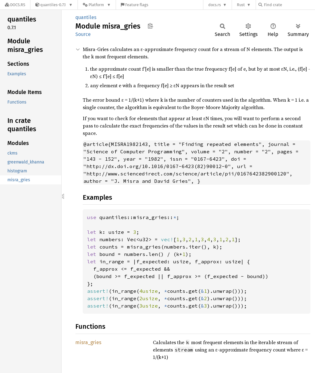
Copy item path (150, 26)
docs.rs (214, 4)
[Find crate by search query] (289, 5)
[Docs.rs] (15, 5)
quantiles (85, 17)
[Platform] (97, 5)
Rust (241, 4)
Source (83, 34)
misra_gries (88, 342)
